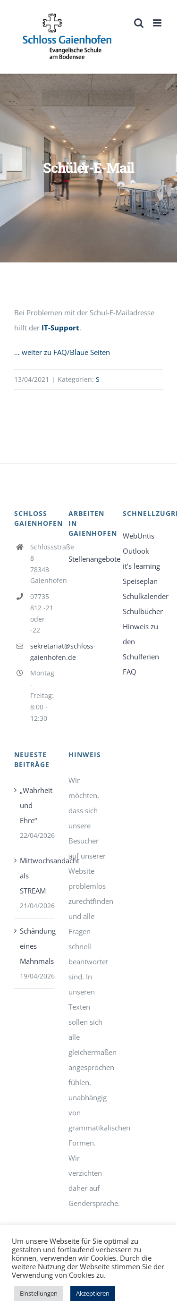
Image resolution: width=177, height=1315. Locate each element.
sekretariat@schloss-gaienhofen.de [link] (42, 651)
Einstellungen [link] (39, 1293)
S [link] (98, 379)
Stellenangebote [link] (88, 559)
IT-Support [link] (60, 327)
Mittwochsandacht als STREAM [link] (35, 875)
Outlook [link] (136, 551)
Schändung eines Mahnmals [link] (35, 946)
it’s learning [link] (141, 566)
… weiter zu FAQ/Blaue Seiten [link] (62, 352)
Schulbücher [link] (143, 611)
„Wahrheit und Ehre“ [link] (35, 805)
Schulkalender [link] (143, 596)
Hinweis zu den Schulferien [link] (141, 641)
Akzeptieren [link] (93, 1293)
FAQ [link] (129, 671)
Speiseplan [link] (140, 581)
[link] (67, 36)
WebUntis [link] (138, 535)
